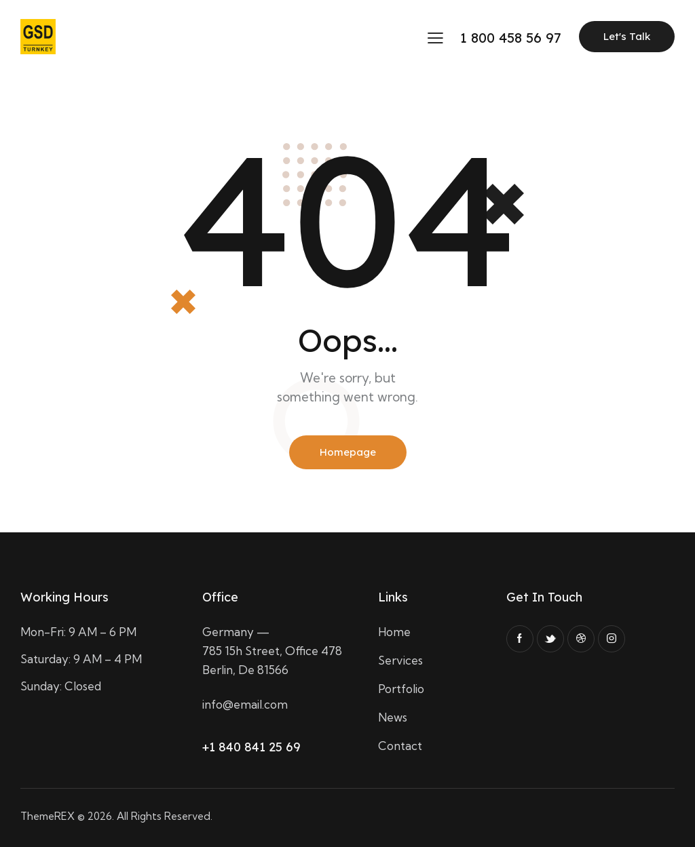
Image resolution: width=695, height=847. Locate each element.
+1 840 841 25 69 (251, 747)
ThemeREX (47, 816)
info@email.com (245, 704)
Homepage (348, 452)
